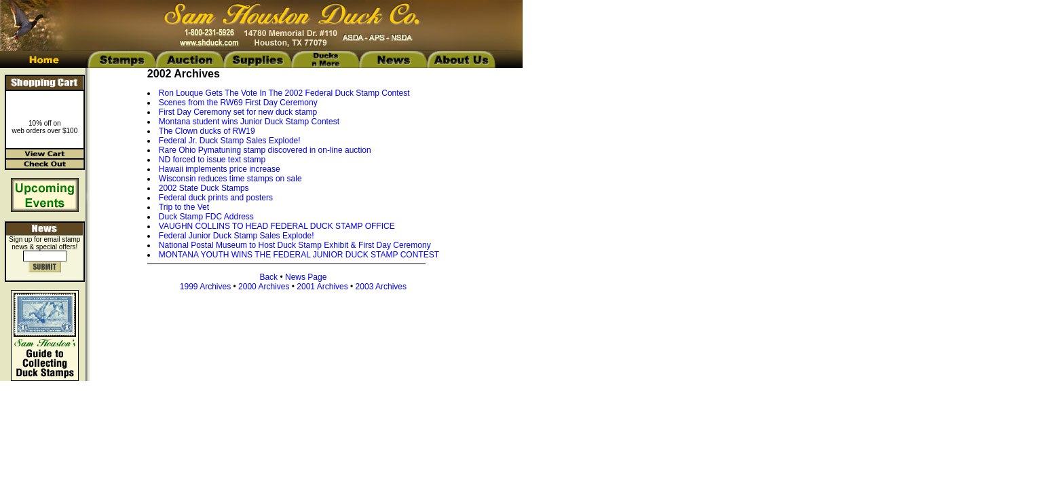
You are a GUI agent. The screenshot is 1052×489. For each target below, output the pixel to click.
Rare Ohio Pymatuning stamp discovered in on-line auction (265, 150)
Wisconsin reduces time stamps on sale (230, 178)
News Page (305, 277)
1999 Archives (205, 286)
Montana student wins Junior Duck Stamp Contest (249, 121)
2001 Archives (322, 286)
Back (268, 277)
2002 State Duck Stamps (204, 188)
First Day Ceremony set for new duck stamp (238, 112)
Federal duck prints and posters (216, 197)
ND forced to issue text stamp (212, 159)
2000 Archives (263, 286)
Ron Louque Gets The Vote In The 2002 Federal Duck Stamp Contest (284, 93)
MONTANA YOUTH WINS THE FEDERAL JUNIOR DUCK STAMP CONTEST (299, 254)
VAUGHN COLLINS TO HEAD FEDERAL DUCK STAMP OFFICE (277, 226)
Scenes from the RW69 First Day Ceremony (238, 102)
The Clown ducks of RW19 (207, 131)
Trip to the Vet (184, 207)
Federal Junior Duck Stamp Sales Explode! (236, 235)
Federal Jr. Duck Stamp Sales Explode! (230, 140)
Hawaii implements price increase (219, 169)
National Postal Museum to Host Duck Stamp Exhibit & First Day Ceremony (295, 245)
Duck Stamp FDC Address (206, 216)
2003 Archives (381, 286)
